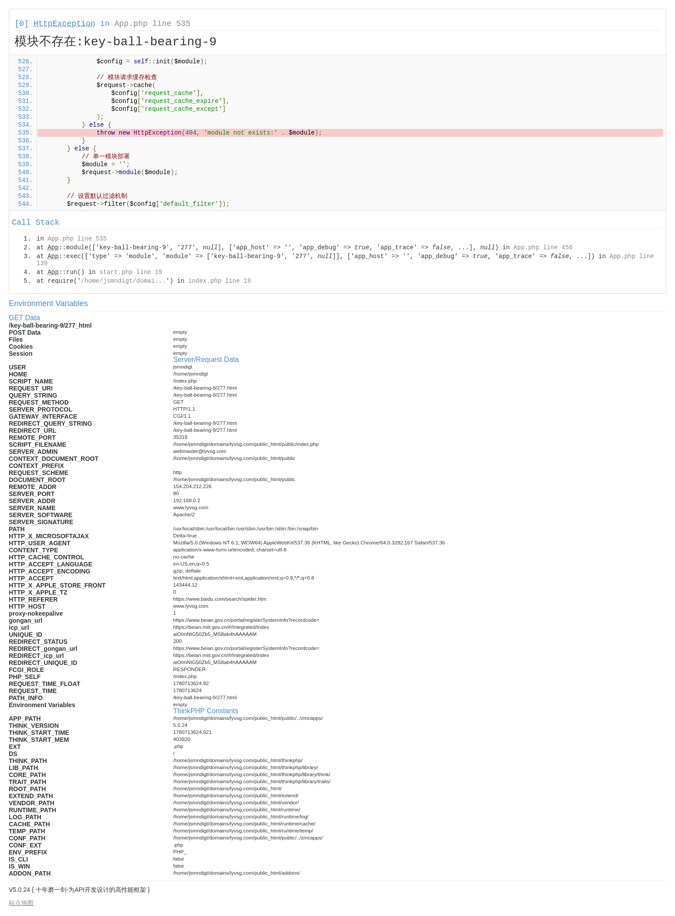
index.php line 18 (219, 281)
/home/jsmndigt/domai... (123, 281)
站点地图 (21, 902)
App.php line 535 (152, 23)
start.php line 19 (130, 272)
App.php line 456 (543, 247)
